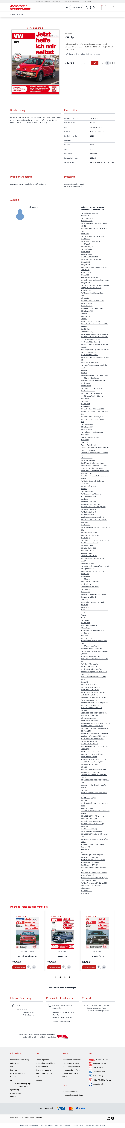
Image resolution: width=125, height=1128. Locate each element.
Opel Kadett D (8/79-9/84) (90, 862)
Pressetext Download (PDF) (74, 184)
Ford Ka (84, 373)
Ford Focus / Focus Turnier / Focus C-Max (94, 412)
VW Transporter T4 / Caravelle (92, 388)
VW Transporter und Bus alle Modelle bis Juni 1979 (94, 729)
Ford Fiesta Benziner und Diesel (92, 463)
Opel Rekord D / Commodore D (92, 739)
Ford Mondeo (86, 386)
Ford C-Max (85, 329)
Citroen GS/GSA (87, 808)
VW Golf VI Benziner (88, 460)
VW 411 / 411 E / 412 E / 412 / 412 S (93, 751)
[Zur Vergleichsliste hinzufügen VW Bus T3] (69, 967)
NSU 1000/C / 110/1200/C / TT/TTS (93, 677)
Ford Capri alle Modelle (89, 721)
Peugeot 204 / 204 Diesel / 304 (92, 754)
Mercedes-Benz (86, 638)
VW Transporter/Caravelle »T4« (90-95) (95, 540)
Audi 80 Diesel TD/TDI (89, 556)
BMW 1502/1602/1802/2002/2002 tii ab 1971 (95, 781)
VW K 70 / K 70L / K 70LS (89, 741)
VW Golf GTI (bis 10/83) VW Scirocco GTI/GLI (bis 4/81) (94, 874)
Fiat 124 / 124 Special (88, 718)
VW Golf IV (85, 440)
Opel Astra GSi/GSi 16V (89, 257)
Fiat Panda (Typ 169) (88, 486)
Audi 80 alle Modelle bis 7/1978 (92, 762)
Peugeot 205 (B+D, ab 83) (90, 535)
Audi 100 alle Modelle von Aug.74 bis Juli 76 (94, 776)
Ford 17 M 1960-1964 (88, 501)
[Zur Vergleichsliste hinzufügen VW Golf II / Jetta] (104, 967)
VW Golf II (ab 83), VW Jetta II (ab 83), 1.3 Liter (95, 528)
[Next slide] (69, 977)
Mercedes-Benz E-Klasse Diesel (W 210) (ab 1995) (95, 325)
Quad (83, 617)
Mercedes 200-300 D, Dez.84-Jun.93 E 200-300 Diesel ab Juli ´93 (94, 338)
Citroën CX (85, 849)
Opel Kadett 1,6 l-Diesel (89, 355)
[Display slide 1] (60, 977)
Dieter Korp (69, 33)
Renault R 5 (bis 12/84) (89, 818)
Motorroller (85, 623)
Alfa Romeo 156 (86, 458)
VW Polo (84, 790)
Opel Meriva (85, 404)
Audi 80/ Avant (86, 254)
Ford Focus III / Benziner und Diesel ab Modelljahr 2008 (95, 472)
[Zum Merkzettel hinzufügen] (102, 63)
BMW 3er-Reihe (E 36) (89, 548)
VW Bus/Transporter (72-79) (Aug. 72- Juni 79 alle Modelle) (94, 879)
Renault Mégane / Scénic (90, 581)
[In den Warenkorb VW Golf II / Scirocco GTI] (19, 967)
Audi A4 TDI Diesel (87, 563)
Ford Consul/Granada (89, 757)
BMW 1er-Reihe (86, 429)
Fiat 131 (84, 800)
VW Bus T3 (85, 215)
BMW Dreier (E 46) (87, 311)
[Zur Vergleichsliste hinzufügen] (107, 63)
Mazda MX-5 (85, 262)
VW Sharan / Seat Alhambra (91, 494)
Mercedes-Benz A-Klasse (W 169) (92, 416)
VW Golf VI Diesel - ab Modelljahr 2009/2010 (92, 482)
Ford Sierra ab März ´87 (89, 543)
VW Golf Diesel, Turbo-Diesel (91, 831)
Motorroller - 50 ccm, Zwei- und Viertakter (92, 603)
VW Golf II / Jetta (87, 218)
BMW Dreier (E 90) (87, 427)
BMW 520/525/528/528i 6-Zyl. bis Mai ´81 (94, 835)
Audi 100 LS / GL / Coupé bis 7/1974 (94, 736)
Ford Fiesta (85, 234)
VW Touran (85, 398)
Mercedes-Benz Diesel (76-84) (91, 821)
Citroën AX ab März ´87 (89, 277)
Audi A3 (84, 313)
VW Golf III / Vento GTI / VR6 (91, 259)
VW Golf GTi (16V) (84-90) (90, 362)
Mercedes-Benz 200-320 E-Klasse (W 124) (94, 229)
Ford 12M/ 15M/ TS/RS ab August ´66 (94, 702)
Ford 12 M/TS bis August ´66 (91, 648)
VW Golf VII (85, 635)
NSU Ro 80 (85, 893)
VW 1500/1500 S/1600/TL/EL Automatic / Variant (95, 652)
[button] (35, 62)
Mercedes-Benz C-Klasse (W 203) (92, 409)
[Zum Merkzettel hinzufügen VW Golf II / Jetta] (99, 967)
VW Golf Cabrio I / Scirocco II (91, 241)
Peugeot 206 (85, 316)
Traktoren (85, 442)
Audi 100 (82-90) (87, 331)
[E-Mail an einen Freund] (112, 63)
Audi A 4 (84, 561)
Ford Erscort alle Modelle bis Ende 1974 (95, 733)
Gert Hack (23, 951)
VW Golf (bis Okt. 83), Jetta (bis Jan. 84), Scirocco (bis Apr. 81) (95, 350)
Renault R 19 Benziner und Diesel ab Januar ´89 (94, 268)
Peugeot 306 (85, 282)
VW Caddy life (86, 589)
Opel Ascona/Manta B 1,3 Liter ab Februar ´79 (93, 845)
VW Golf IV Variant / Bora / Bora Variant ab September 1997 (95, 567)
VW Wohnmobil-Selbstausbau (92, 432)
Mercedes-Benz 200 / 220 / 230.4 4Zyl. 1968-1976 (94, 747)
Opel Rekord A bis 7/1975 (90, 646)
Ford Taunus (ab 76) (88, 798)
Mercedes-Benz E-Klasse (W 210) (92, 301)
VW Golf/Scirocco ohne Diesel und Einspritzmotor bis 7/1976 (93, 770)
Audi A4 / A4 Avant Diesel (90, 587)
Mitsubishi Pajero (87, 514)
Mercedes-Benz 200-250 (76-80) (92, 824)
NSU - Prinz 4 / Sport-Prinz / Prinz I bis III (94, 660)
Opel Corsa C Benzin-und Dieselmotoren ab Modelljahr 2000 (93, 379)
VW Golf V (84, 401)
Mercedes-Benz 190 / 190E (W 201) (93, 507)
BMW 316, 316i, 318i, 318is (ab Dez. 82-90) (95, 358)
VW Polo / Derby (87, 221)
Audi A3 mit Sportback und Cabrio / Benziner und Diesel (94, 595)
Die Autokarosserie (88, 391)
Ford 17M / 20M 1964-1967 (90, 504)
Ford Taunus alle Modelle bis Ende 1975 (95, 723)
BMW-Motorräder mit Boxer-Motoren (94, 334)
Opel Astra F (85, 244)
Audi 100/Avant (86, 553)
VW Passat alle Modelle (89, 764)
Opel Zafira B (86, 584)
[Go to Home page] (20, 7)
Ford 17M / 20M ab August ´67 (92, 726)
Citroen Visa (85, 888)
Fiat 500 (84, 489)
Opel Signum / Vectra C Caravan (92, 396)
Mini (82, 422)
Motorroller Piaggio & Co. (90, 625)
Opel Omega (85, 538)
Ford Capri (85, 499)
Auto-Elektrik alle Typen (89, 695)
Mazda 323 (85, 275)
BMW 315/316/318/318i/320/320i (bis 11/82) (94, 840)
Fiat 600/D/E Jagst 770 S (89, 666)
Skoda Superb (86, 628)
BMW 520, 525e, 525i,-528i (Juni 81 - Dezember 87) (94, 521)
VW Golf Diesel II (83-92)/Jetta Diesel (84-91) (94, 224)
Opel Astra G (85, 383)
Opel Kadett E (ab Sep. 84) (90, 342)
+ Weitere (31, 951)
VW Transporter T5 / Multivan (91, 393)
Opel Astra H (85, 406)
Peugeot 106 (85, 264)
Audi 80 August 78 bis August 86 (92, 854)
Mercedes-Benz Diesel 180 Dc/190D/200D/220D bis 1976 (91, 706)
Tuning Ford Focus (88, 450)
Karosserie (85, 607)
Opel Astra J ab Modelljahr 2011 (92, 630)
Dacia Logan (85, 592)
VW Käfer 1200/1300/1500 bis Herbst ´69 (94, 642)
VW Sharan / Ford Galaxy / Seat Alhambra (92, 294)
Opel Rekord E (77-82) (89, 829)
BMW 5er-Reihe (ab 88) (89, 532)
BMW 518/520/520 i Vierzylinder (92, 816)
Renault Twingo (86, 306)
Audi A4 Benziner (87, 370)
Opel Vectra (85, 525)
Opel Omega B (86, 579)
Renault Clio (85, 252)
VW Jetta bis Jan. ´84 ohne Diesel (93, 860)
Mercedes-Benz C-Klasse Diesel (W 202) (95, 280)
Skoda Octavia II (87, 424)
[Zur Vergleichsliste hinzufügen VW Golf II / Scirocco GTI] (34, 967)
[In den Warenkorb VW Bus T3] (54, 967)
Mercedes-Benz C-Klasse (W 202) (92, 558)
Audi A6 (84, 319)
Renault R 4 (85, 682)
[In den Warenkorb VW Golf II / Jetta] (89, 967)
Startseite (13, 14)
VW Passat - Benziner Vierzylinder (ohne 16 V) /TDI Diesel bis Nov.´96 (95, 286)
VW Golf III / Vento (87, 550)
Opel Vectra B (86, 290)
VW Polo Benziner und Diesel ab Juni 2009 (94, 611)
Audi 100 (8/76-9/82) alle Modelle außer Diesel (95, 812)
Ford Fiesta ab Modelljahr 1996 (92, 308)
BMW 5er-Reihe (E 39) (89, 303)
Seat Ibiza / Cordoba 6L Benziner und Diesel (94, 477)
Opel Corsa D (86, 633)
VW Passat (85, 435)
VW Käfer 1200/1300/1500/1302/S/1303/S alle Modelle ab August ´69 (94, 713)
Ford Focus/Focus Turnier (90, 321)
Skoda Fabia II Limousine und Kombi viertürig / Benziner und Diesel (94, 466)
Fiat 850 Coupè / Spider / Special (93, 692)
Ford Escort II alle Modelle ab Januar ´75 (94, 794)
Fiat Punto (85, 298)
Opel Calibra (85, 239)
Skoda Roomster (87, 491)
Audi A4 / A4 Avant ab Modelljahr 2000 (94, 375)
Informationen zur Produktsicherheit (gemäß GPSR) (28, 184)
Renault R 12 (85, 826)
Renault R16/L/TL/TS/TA (90, 690)
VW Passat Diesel (87, 545)
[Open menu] (66, 7)
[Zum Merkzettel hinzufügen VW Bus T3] (64, 967)
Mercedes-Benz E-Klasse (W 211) (92, 419)
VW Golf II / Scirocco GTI (89, 213)
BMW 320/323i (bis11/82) (90, 857)
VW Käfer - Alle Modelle (89, 664)
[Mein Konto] (90, 7)
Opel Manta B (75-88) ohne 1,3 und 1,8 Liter (94, 804)
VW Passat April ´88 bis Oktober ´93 (94, 236)
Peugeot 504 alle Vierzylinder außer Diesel (94, 786)
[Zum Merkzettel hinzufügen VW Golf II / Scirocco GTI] (29, 967)
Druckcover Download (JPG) (74, 187)
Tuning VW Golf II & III (88, 445)
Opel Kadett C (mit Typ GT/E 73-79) (93, 759)
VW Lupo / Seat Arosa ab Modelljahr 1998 (94, 366)
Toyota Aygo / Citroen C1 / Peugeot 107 (95, 447)
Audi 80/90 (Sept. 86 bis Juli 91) (92, 517)
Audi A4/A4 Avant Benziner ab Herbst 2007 (94, 454)
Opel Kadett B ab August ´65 (91, 669)
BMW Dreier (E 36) (87, 246)
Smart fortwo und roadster (91, 437)
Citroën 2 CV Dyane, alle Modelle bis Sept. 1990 (94, 673)
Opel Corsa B (86, 272)
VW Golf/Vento (86, 249)
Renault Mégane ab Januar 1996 (92, 571)
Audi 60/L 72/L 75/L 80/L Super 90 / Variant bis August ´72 (93, 698)
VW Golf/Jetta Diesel (88, 512)
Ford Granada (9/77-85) (89, 865)
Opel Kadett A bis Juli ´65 (90, 656)
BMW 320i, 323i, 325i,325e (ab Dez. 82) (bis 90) (94, 345)
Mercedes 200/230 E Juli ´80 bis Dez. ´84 (94, 868)
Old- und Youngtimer (88, 496)
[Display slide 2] (64, 977)
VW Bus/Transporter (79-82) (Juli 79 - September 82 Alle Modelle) (94, 884)
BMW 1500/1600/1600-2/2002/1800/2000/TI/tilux (90, 685)
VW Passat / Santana (88, 509)
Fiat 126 (84, 767)
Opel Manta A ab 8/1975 (89, 744)
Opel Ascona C (86, 891)
